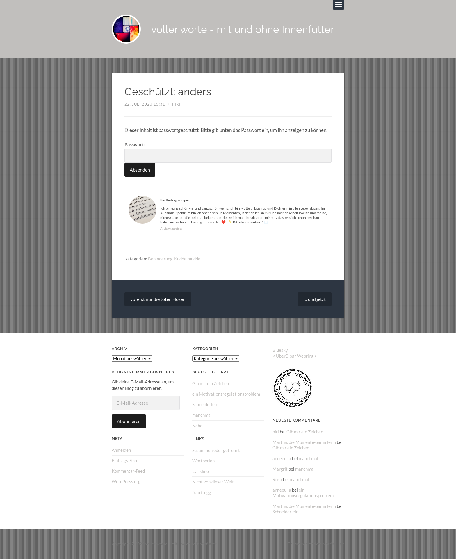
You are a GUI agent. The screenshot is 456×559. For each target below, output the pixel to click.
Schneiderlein (205, 404)
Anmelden (121, 450)
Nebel (198, 425)
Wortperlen (203, 460)
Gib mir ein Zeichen (210, 383)
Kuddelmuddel (188, 258)
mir (267, 213)
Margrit (280, 469)
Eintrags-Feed (125, 460)
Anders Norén (321, 544)
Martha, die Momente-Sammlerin (304, 442)
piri (176, 104)
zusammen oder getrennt (216, 450)
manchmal (202, 414)
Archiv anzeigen (171, 228)
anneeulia (281, 458)
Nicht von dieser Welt (213, 481)
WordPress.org (126, 481)
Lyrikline (200, 471)
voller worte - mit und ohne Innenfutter (242, 29)
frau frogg (201, 492)
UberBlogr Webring (295, 355)
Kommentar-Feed (128, 471)
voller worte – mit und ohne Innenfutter (181, 544)
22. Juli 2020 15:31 (144, 104)
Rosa (277, 479)
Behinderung (160, 258)
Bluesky (280, 350)
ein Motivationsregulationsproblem (226, 394)
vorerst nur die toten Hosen (158, 299)
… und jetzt (315, 299)
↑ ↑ (341, 544)
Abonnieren (129, 421)
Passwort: (228, 152)
